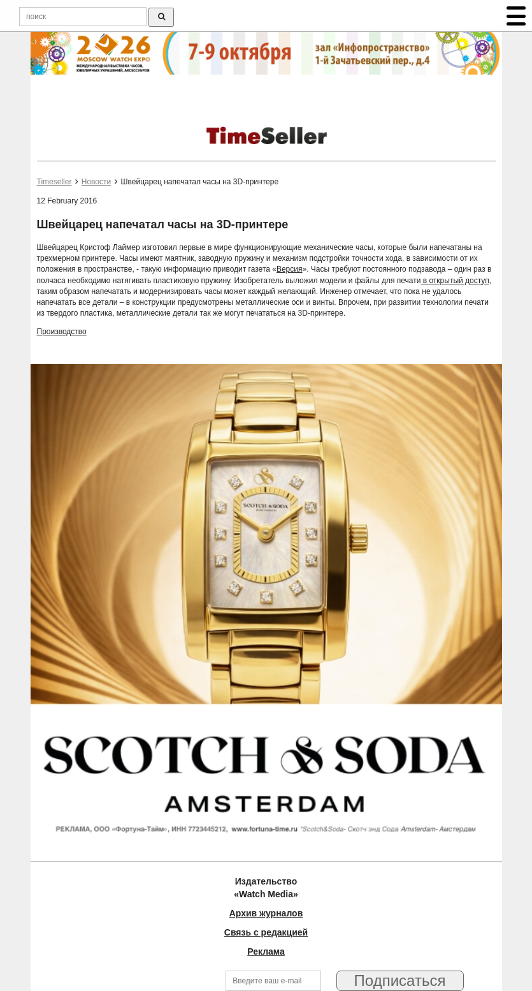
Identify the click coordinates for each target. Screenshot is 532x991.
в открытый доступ (455, 280)
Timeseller (54, 181)
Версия (290, 269)
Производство (62, 331)
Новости (96, 181)
